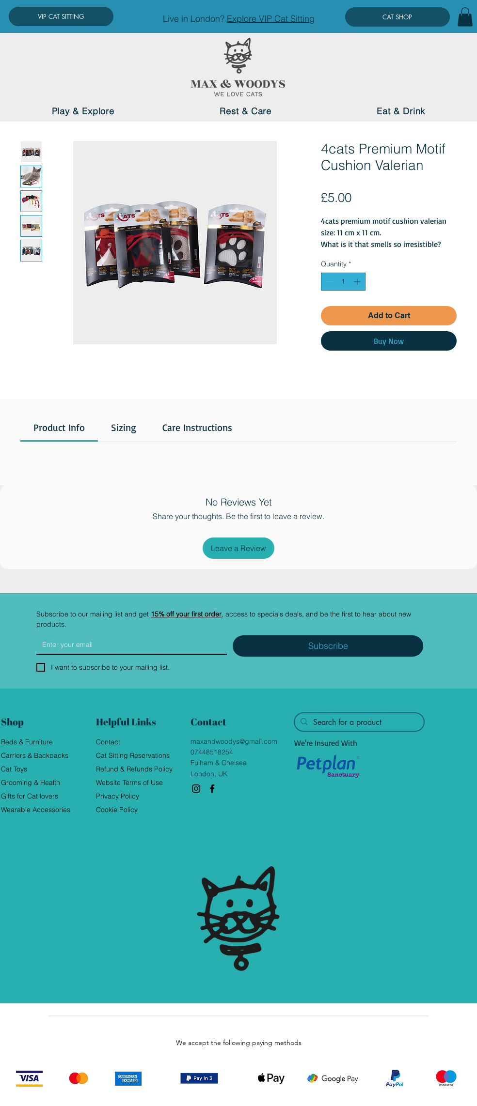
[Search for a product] (358, 722)
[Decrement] (328, 281)
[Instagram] (196, 788)
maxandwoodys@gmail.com (234, 741)
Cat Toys (14, 769)
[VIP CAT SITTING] (61, 16)
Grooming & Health (30, 782)
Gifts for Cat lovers (29, 796)
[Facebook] (212, 788)
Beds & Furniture (27, 741)
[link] (59, 427)
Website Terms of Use (129, 782)
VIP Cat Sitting (287, 18)
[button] (465, 16)
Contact (108, 741)
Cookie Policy (117, 809)
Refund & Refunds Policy (134, 769)
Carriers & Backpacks (34, 755)
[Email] (128, 644)
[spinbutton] (343, 281)
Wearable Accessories (35, 809)
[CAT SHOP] (397, 17)
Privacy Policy (117, 796)
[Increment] (358, 281)
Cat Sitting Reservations (133, 755)
